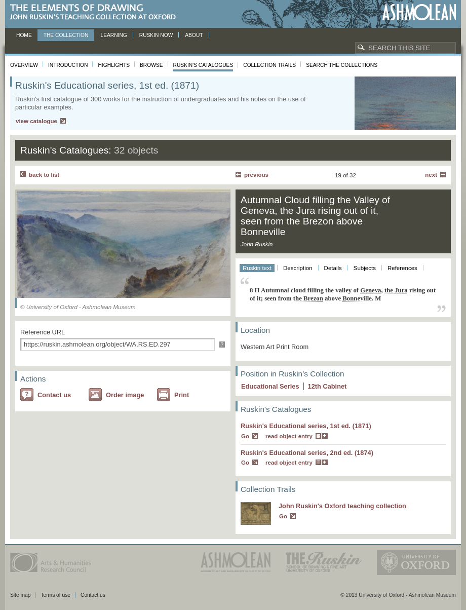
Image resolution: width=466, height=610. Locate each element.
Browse (151, 65)
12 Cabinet (327, 386)
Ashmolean (419, 12)
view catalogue (36, 121)
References (402, 268)
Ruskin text (257, 268)
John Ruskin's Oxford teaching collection (342, 506)
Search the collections (341, 65)
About (194, 35)
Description (298, 268)
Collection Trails (269, 65)
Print (181, 395)
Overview (24, 65)
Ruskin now (156, 35)
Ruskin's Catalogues (203, 65)
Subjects (365, 268)
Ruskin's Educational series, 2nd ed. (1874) (307, 452)
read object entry (289, 436)
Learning (113, 35)
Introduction (68, 65)
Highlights (114, 65)
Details (333, 268)
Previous (256, 175)
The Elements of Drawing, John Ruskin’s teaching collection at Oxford (96, 12)
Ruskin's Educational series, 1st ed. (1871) (306, 426)
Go (245, 436)
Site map (20, 595)
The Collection (66, 35)
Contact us (54, 395)
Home (24, 35)
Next (431, 175)
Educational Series (270, 386)
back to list (44, 175)
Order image (125, 395)
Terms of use (55, 595)
